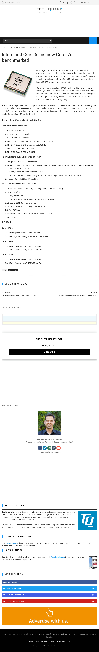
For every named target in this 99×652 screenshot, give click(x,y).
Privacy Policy (34, 641)
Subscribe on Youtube (50, 601)
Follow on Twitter (50, 589)
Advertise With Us (63, 641)
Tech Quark (24, 634)
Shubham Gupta (60, 646)
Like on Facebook (50, 582)
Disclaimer (44, 641)
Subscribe (49, 352)
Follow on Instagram (50, 595)
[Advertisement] (49, 29)
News (16, 48)
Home (4, 48)
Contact (52, 641)
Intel (10, 48)
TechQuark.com (58, 557)
